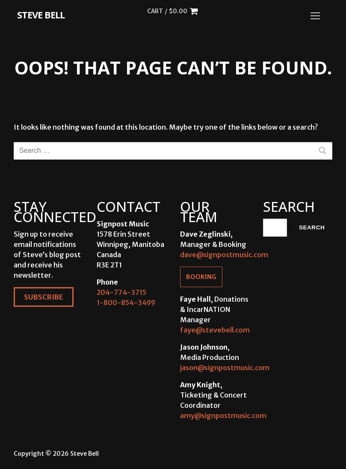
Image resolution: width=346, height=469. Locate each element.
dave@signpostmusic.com (224, 254)
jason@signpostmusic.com (224, 367)
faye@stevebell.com (215, 330)
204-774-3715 (121, 292)
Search (312, 227)
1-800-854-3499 (126, 302)
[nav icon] (315, 16)
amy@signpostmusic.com (223, 415)
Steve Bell (41, 14)
